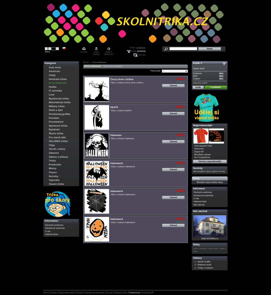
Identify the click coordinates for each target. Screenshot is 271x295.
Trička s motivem (205, 268)
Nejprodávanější (202, 125)
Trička (52, 160)
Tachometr (199, 149)
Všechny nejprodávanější (210, 161)
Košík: (133, 51)
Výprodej (54, 180)
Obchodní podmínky (54, 225)
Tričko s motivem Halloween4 (122, 222)
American (54, 71)
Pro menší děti (57, 137)
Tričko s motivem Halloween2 (122, 167)
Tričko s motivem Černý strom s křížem (126, 83)
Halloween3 (116, 191)
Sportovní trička (58, 125)
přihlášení (140, 47)
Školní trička (56, 133)
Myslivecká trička (59, 98)
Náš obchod (199, 205)
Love (51, 94)
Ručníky (53, 176)
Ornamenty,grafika (59, 114)
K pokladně (216, 87)
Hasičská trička (58, 79)
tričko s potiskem (200, 248)
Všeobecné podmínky (55, 228)
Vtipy (52, 145)
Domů (86, 62)
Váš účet (141, 55)
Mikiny (52, 168)
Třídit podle (155, 71)
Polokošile (55, 164)
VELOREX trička (58, 141)
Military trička (57, 106)
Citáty (52, 75)
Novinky (198, 168)
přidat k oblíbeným (108, 52)
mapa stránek (96, 52)
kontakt (84, 52)
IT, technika (55, 90)
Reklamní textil (204, 265)
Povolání (54, 118)
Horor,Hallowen (58, 82)
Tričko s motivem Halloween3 (122, 195)
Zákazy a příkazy (58, 156)
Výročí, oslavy (57, 149)
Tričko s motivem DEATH (121, 111)
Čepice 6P (199, 152)
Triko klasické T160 (203, 146)
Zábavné (54, 152)
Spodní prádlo (204, 261)
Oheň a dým (56, 110)
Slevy (196, 178)
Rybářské (54, 129)
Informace (199, 188)
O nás (47, 231)
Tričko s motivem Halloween (122, 139)
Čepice (53, 172)
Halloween (116, 135)
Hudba (52, 86)
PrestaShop (146, 292)
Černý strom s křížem (122, 79)
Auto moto (55, 67)
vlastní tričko (213, 248)
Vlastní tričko (56, 184)
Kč (53, 48)
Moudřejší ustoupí (202, 154)
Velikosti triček (51, 234)
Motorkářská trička (60, 102)
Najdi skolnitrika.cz (209, 238)
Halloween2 (116, 163)
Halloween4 (116, 219)
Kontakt (79, 292)
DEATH (114, 107)
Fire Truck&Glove (202, 157)
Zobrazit (173, 86)
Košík (196, 63)
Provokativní (56, 121)
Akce (45, 292)
